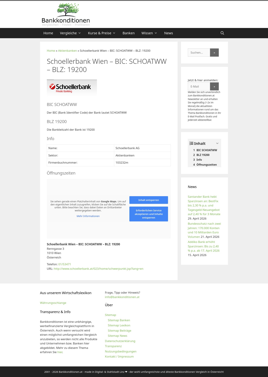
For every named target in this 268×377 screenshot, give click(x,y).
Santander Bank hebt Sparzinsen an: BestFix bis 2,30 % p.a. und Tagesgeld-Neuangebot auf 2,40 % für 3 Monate (204, 205)
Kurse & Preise (103, 33)
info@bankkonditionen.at (122, 297)
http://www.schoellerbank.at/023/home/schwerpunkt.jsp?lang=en (98, 269)
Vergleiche (72, 33)
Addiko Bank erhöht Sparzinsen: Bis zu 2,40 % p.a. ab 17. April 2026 (203, 246)
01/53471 (64, 264)
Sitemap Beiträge (119, 330)
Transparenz (113, 346)
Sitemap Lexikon (119, 325)
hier (59, 352)
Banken (129, 33)
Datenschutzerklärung (120, 341)
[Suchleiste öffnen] (222, 33)
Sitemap (110, 315)
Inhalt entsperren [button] (148, 200)
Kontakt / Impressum (119, 356)
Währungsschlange (53, 303)
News (168, 33)
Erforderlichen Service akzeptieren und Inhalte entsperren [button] (149, 214)
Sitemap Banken (119, 320)
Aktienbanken (67, 51)
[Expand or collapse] (217, 143)
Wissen (151, 33)
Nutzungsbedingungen (121, 351)
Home (48, 33)
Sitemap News (117, 336)
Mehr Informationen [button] (88, 216)
